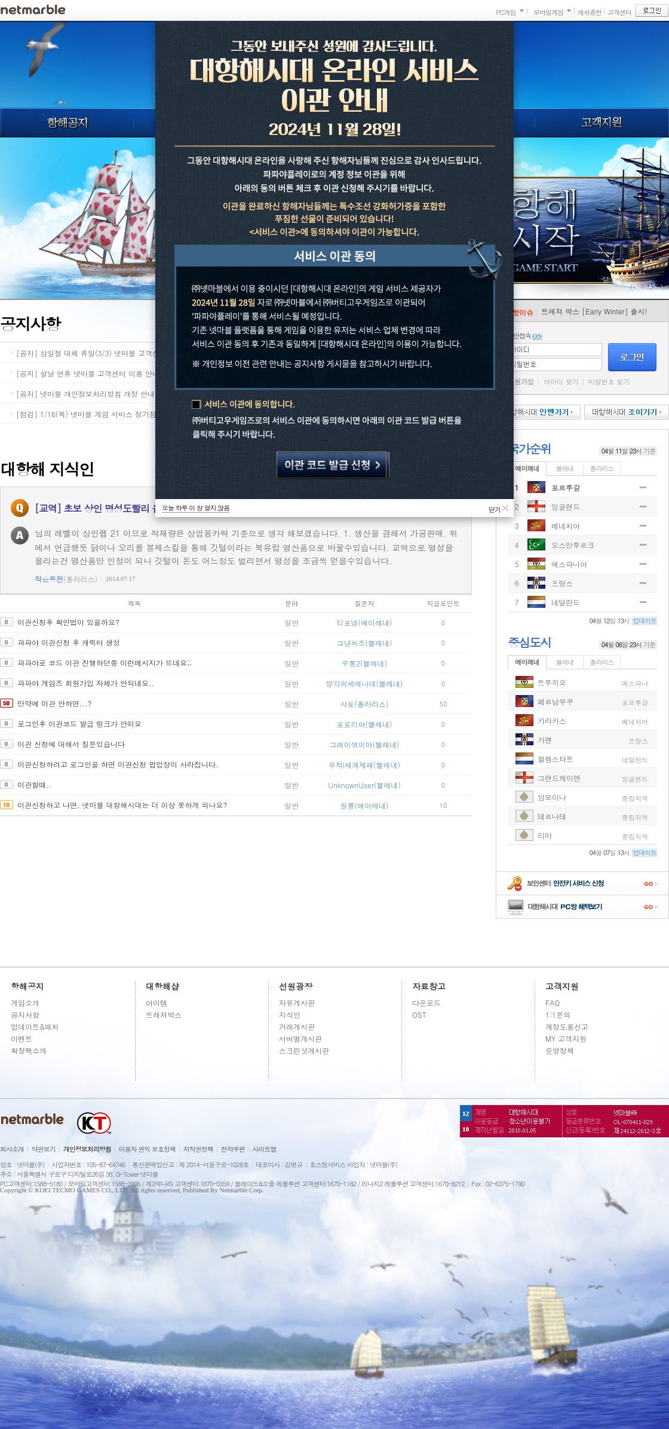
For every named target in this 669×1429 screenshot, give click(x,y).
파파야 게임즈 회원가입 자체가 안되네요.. (85, 683)
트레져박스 (164, 1014)
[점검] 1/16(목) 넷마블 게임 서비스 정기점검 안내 (98, 414)
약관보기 (44, 1149)
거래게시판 (297, 1026)
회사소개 (12, 1149)
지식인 (289, 1014)
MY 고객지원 (566, 1038)
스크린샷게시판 (304, 1050)
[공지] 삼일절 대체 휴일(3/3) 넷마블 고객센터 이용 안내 (108, 353)
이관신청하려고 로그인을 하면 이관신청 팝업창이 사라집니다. (118, 764)
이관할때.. (34, 784)
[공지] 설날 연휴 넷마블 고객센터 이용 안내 (87, 373)
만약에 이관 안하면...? (54, 703)
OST (419, 1014)
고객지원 (602, 122)
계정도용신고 (566, 1026)
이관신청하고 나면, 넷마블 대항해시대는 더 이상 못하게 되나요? (122, 805)
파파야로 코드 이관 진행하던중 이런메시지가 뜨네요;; (104, 662)
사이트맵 (265, 1149)
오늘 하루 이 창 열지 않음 (195, 507)
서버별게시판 (300, 1038)
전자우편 (233, 1149)
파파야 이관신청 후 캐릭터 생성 (68, 642)
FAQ (552, 1002)
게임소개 (25, 1002)
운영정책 (559, 1050)
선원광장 (295, 986)
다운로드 (426, 1002)
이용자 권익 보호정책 (147, 1149)
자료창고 (429, 986)
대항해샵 (162, 986)
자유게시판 (297, 1002)
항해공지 (66, 122)
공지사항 (25, 1014)
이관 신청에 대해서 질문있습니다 (71, 744)
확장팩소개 (29, 1050)
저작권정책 (198, 1149)
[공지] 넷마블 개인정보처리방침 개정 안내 (85, 393)
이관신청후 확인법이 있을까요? (68, 622)
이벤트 (21, 1038)
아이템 (156, 1002)
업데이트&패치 (35, 1026)
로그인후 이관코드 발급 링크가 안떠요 (79, 723)
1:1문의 (557, 1014)
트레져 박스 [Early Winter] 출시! (594, 311)
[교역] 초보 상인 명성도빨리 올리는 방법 (117, 508)
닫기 (495, 508)
